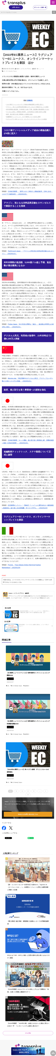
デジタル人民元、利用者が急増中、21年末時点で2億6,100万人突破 (26, 112)
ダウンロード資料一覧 (40, 7)
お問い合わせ (16, 7)
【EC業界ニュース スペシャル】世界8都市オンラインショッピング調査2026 (28, 674)
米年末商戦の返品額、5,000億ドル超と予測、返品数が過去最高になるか (27, 109)
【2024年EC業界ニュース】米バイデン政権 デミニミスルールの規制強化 (28, 771)
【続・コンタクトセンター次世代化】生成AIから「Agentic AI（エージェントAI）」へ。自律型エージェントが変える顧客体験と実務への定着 (27, 887)
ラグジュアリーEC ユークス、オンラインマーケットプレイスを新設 (26, 119)
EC (4, 71)
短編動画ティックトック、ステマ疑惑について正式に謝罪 (23, 116)
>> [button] (28, 794)
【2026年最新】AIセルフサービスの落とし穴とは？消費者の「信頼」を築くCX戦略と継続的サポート (28, 990)
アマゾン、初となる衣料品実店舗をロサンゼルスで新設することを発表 (27, 107)
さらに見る (28, 1033)
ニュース (41, 68)
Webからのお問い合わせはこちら (28, 814)
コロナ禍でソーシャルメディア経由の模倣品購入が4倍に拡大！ (25, 104)
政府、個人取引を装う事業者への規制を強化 (19, 114)
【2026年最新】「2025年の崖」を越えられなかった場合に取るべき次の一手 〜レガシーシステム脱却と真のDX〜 (28, 1025)
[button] (53, 2)
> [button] (45, 791)
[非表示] (30, 100)
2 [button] (16, 791)
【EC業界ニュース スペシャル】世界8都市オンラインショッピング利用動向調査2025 (28, 722)
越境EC (26, 685)
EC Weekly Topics (11, 71)
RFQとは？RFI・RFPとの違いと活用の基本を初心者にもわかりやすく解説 (28, 956)
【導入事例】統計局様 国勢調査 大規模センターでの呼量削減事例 (28, 922)
